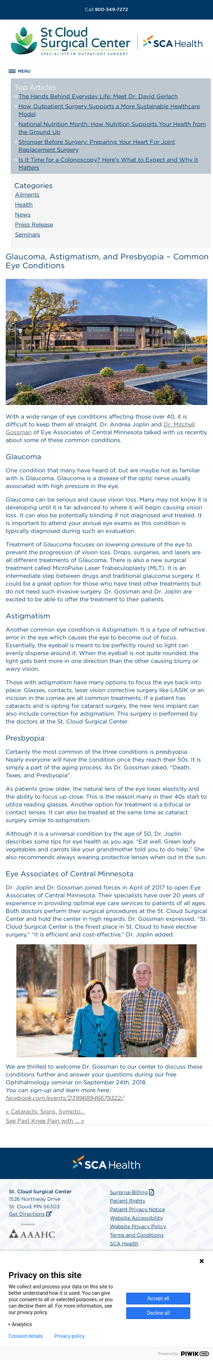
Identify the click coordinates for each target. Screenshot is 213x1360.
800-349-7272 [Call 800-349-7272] (106, 9)
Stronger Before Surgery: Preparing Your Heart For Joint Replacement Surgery (96, 146)
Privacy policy (69, 1336)
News (23, 214)
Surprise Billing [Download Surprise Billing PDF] (133, 1192)
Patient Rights (127, 1201)
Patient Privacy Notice (137, 1209)
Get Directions (27, 1214)
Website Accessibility (136, 1218)
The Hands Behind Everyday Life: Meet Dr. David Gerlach (98, 96)
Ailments (27, 194)
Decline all (158, 1313)
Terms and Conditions (137, 1235)
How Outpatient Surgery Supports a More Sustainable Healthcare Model (109, 110)
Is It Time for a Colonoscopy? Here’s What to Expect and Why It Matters (108, 163)
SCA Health (124, 1243)
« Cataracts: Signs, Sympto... (45, 1111)
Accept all (158, 1298)
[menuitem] (106, 1162)
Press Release (34, 224)
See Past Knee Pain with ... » (45, 1120)
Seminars (27, 234)
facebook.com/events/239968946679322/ (65, 1098)
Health (24, 204)
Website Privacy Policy (138, 1226)
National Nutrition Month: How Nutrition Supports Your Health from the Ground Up (112, 128)
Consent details (26, 1336)
